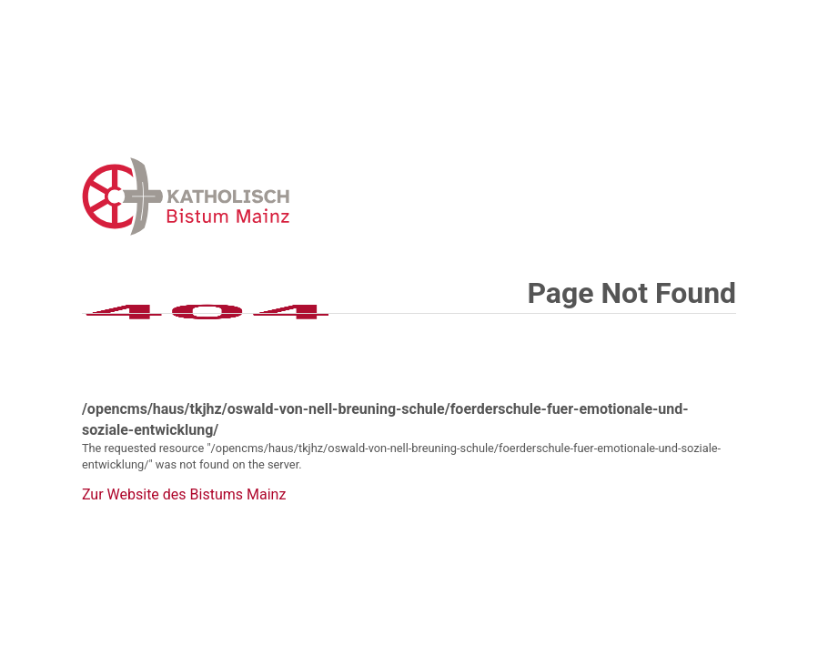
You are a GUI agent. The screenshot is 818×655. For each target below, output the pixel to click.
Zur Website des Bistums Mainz (184, 495)
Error (280, 196)
